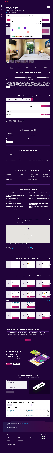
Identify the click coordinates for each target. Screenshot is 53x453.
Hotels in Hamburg (30, 410)
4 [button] (16, 25)
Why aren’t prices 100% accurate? (28, 429)
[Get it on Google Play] (43, 436)
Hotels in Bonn (30, 414)
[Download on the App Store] (43, 438)
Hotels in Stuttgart (30, 411)
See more (48, 289)
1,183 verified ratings (13, 12)
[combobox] (17, 382)
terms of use (16, 393)
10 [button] (36, 25)
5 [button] (40, 23)
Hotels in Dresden (9, 415)
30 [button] (12, 34)
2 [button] (12, 25)
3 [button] (14, 25)
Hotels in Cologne (9, 411)
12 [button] (40, 25)
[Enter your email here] (17, 387)
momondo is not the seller (28, 425)
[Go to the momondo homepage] (6, 1)
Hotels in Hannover (9, 414)
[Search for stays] (1, 6)
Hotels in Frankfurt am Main (10, 410)
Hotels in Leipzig (30, 415)
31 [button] (14, 34)
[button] (1, 1)
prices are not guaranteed (24, 423)
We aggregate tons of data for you (28, 427)
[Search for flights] (1, 4)
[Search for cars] (1, 8)
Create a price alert (42, 335)
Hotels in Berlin (9, 409)
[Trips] (1, 12)
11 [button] (38, 25)
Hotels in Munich (30, 409)
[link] (15, 286)
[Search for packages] (1, 9)
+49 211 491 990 (8, 11)
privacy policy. (21, 393)
